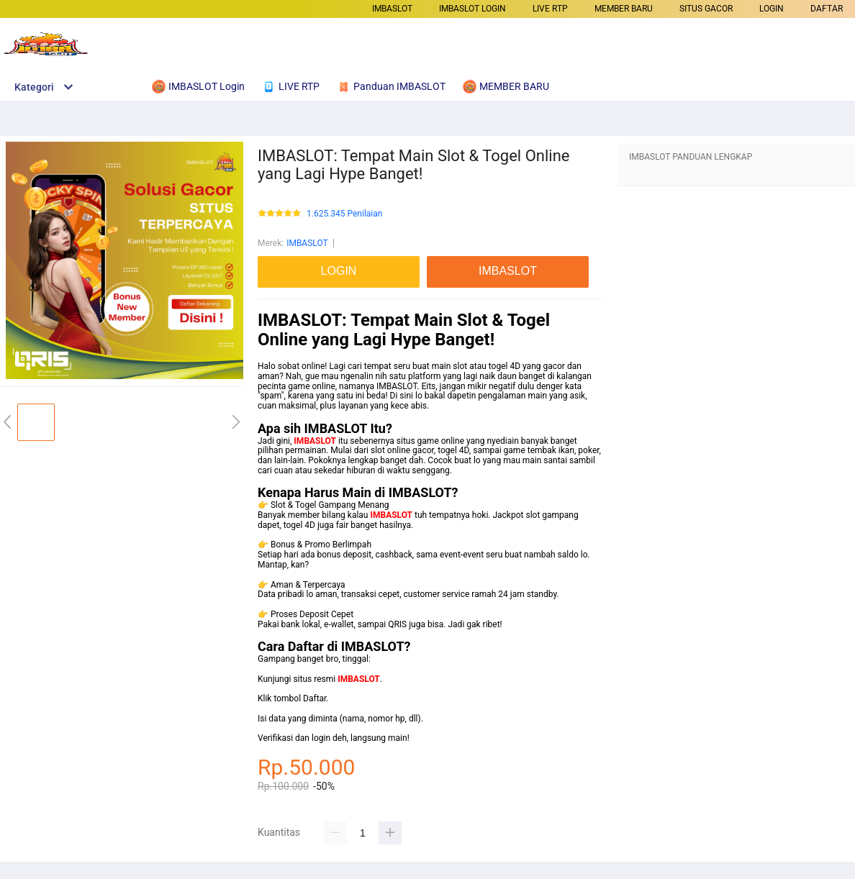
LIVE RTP (550, 9)
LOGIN (771, 9)
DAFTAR (826, 9)
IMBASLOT (392, 9)
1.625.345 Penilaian (344, 214)
